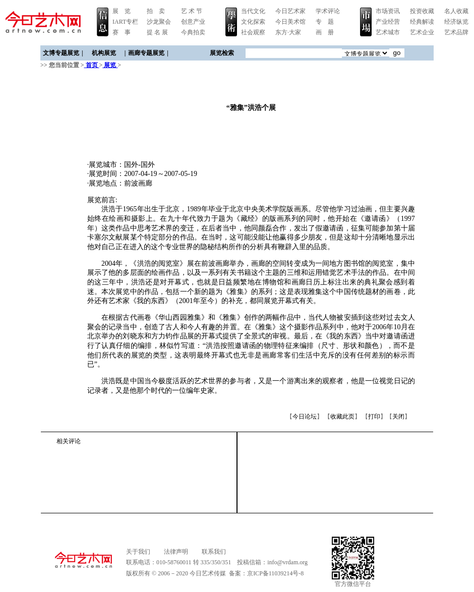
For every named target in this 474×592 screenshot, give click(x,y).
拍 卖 (156, 11)
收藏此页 (342, 416)
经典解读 (422, 21)
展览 (109, 65)
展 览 (121, 11)
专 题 (325, 21)
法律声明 (176, 551)
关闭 (398, 416)
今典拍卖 (193, 32)
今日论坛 (304, 416)
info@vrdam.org (287, 562)
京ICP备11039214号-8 (275, 573)
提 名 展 (157, 32)
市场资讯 (388, 11)
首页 (91, 65)
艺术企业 (422, 32)
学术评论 (328, 11)
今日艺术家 (290, 11)
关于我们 (138, 551)
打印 (374, 416)
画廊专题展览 (146, 52)
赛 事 (121, 32)
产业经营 (388, 21)
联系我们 (214, 551)
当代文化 (253, 11)
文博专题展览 (61, 52)
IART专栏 (125, 21)
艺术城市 (388, 32)
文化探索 (253, 21)
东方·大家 (288, 32)
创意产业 (193, 21)
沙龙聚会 (159, 21)
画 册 (325, 32)
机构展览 (104, 52)
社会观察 (253, 32)
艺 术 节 (191, 11)
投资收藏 (422, 11)
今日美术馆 (290, 21)
